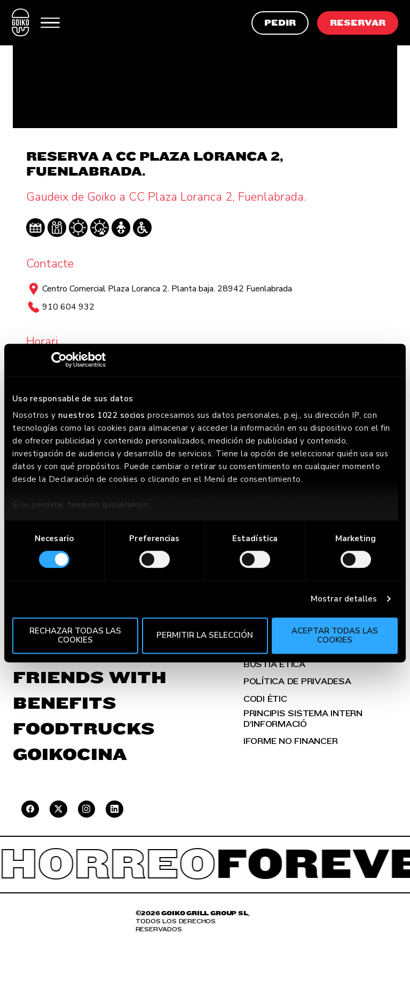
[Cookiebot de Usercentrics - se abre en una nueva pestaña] (59, 360)
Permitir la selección (204, 635)
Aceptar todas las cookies (334, 635)
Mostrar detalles (344, 598)
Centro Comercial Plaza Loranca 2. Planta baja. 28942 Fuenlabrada (167, 289)
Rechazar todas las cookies (75, 635)
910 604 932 (68, 307)
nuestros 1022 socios (101, 415)
